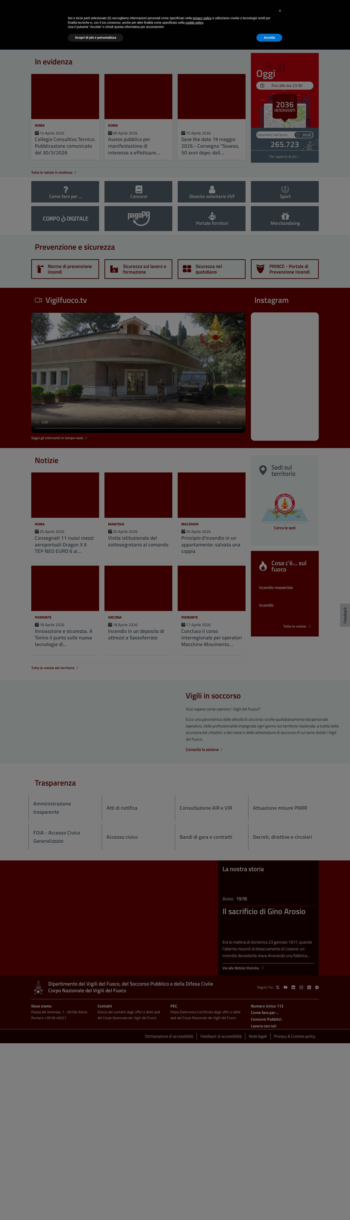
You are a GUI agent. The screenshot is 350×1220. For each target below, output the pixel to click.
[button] (279, 10)
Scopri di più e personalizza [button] (95, 37)
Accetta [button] (269, 37)
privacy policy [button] (202, 18)
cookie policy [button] (194, 22)
